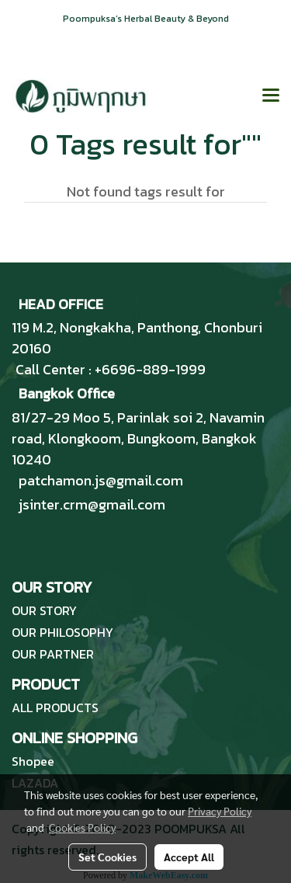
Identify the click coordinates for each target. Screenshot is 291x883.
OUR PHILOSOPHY (62, 632)
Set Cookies (107, 857)
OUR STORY (44, 610)
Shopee (33, 761)
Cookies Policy (82, 827)
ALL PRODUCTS (55, 707)
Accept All (189, 857)
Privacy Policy (219, 811)
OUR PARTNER (53, 654)
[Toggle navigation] (271, 96)
